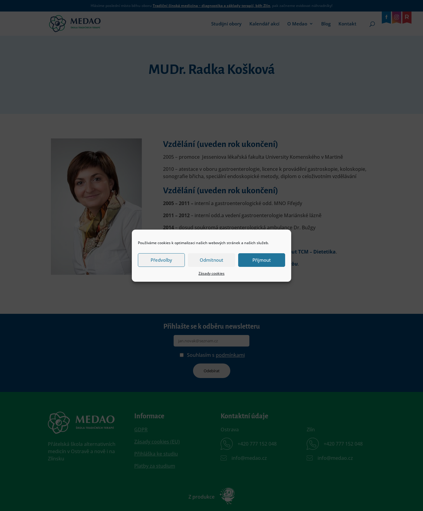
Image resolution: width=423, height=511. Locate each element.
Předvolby (161, 260)
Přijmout (261, 260)
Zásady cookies (211, 273)
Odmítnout (211, 260)
